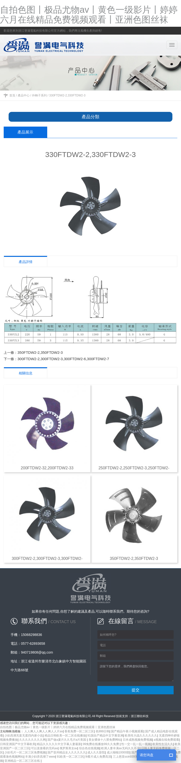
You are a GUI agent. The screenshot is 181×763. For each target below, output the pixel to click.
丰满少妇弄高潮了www (40, 756)
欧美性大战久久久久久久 (141, 735)
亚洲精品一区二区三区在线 (22, 761)
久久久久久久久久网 (32, 739)
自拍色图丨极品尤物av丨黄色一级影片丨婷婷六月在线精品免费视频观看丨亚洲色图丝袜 (89, 15)
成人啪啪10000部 (118, 752)
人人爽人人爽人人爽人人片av (43, 731)
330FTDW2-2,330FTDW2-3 (67, 95)
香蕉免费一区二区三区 (79, 731)
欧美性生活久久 (162, 744)
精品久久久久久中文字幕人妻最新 (59, 744)
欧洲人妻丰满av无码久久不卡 (120, 748)
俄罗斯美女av (68, 748)
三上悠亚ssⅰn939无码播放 (130, 756)
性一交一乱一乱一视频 (136, 744)
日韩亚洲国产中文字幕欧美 (17, 744)
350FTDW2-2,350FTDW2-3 (40, 352)
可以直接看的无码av (44, 748)
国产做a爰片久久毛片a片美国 (67, 739)
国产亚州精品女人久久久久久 (66, 752)
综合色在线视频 (89, 748)
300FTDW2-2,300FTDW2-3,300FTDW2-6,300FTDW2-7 (63, 359)
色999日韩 (102, 731)
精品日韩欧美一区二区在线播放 (65, 735)
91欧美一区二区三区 (70, 756)
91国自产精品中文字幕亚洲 (105, 735)
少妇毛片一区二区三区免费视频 (25, 752)
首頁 (12, 95)
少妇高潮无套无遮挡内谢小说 (23, 735)
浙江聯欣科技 (140, 716)
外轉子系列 (39, 95)
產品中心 (24, 95)
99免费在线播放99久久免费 (101, 744)
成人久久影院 (96, 752)
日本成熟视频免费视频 (137, 739)
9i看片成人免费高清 (98, 756)
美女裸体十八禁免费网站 (105, 739)
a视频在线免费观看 (166, 739)
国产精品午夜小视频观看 (127, 731)
